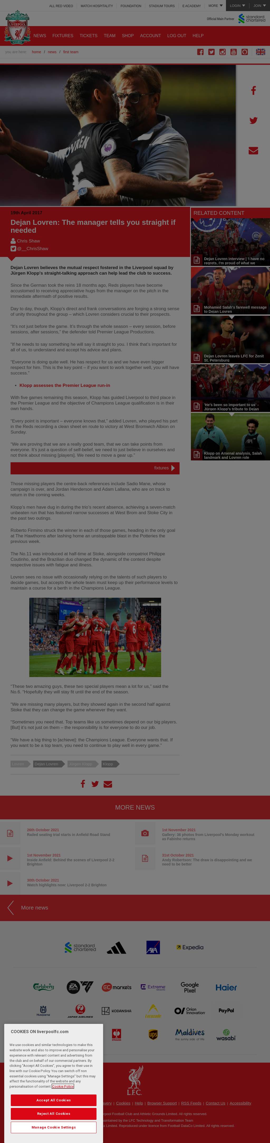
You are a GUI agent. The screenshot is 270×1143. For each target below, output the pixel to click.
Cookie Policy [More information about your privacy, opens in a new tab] (63, 1099)
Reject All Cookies (53, 1127)
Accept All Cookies (53, 1113)
